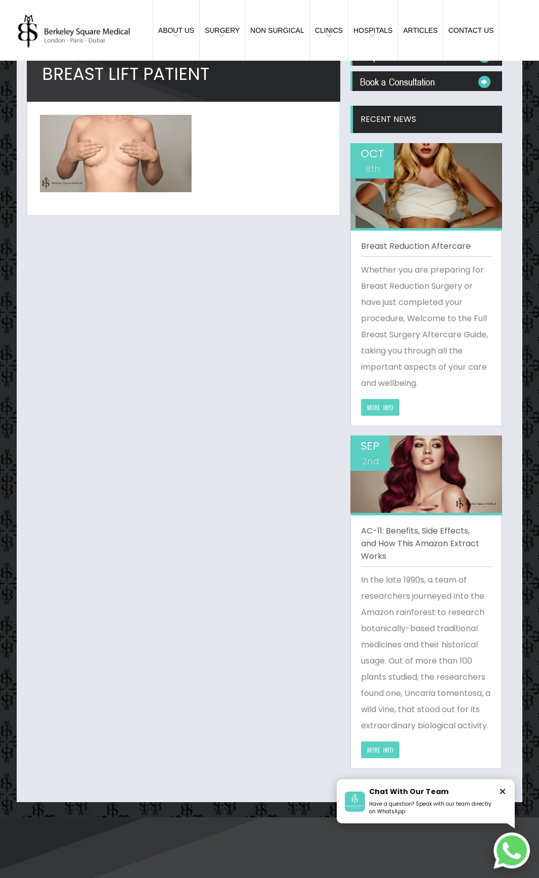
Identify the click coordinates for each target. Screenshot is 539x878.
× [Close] (502, 791)
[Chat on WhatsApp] (511, 850)
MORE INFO (380, 408)
